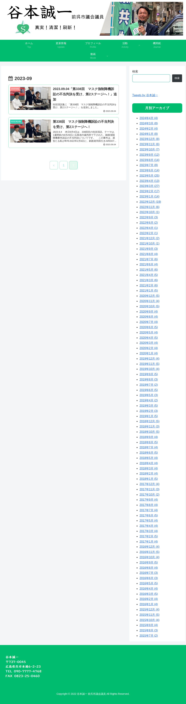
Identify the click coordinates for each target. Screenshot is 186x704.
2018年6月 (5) (149, 452)
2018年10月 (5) (149, 431)
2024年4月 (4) (149, 118)
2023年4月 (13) (149, 180)
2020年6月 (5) (149, 327)
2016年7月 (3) (149, 572)
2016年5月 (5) (149, 583)
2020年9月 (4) (149, 311)
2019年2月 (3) (149, 410)
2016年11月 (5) (149, 552)
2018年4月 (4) (149, 463)
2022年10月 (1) (149, 212)
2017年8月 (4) (149, 504)
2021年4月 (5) (149, 274)
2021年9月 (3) (149, 248)
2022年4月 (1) (149, 227)
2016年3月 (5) (149, 593)
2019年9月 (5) (149, 374)
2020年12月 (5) (149, 295)
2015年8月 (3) (149, 630)
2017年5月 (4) (149, 520)
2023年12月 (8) (149, 139)
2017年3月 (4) (149, 531)
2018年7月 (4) (149, 447)
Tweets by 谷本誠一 (145, 95)
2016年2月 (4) (149, 599)
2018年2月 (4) (149, 473)
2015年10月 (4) (149, 620)
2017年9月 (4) (149, 499)
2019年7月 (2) (149, 384)
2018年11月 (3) (149, 426)
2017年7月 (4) (149, 510)
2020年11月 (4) (149, 301)
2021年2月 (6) (149, 285)
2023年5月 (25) (149, 175)
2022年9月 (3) (149, 217)
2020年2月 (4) (149, 348)
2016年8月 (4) (149, 567)
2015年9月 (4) (149, 625)
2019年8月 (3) (149, 379)
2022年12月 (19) (150, 201)
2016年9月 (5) (149, 562)
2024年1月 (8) (149, 133)
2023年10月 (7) (149, 149)
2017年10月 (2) (149, 494)
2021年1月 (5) (149, 290)
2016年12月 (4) (149, 546)
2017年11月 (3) (149, 489)
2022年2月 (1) (149, 233)
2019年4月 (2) (149, 400)
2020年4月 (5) (149, 337)
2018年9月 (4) (149, 437)
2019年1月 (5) (149, 416)
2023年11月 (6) (149, 144)
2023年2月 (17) (149, 191)
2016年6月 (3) (149, 578)
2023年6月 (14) (149, 170)
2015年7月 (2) (149, 635)
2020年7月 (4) (149, 321)
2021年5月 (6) (149, 269)
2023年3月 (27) (149, 186)
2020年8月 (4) (149, 316)
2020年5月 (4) (149, 332)
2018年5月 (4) (149, 457)
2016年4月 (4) (149, 588)
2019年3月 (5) (149, 405)
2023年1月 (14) (149, 196)
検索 (135, 71)
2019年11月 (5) (149, 363)
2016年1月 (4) (149, 604)
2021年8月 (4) (149, 254)
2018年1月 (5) (149, 478)
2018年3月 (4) (149, 468)
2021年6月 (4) (149, 264)
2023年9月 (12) (149, 154)
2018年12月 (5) (149, 421)
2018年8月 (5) (149, 442)
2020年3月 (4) (149, 342)
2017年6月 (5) (149, 515)
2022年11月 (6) (149, 207)
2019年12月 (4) (149, 358)
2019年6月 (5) (149, 390)
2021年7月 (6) (149, 259)
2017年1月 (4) (149, 541)
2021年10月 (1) (149, 243)
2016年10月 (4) (149, 557)
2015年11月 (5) (149, 614)
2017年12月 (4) (149, 484)
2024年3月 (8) (149, 123)
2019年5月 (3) (149, 395)
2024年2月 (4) (149, 128)
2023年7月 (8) (149, 165)
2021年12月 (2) (149, 238)
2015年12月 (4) (149, 609)
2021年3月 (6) (149, 280)
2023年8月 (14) (149, 160)
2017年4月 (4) (149, 525)
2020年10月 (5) (149, 306)
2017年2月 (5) (149, 536)
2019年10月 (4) (149, 369)
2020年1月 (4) (149, 353)
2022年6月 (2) (149, 222)
